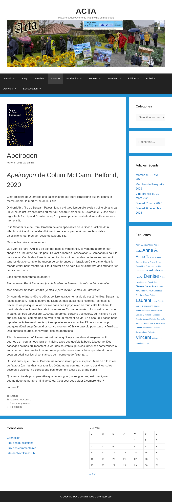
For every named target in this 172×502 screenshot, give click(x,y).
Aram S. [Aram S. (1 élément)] (153, 257)
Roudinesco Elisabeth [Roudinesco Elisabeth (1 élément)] (151, 328)
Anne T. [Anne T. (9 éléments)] (142, 256)
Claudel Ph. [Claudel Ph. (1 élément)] (140, 266)
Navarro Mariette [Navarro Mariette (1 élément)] (149, 319)
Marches (116, 78)
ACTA (86, 11)
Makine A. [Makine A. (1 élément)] (140, 306)
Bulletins (151, 78)
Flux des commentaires (21, 448)
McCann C (25, 399)
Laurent (14, 399)
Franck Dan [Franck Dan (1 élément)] (152, 282)
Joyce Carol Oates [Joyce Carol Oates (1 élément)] (147, 295)
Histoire (96, 78)
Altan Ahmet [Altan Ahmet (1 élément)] (148, 245)
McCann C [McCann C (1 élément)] (140, 315)
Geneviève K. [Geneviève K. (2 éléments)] (152, 286)
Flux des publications (20, 442)
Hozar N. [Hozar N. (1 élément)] (144, 291)
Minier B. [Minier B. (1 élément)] (148, 315)
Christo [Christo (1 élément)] (158, 262)
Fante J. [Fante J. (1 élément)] (143, 282)
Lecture (55, 78)
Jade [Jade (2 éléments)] (151, 290)
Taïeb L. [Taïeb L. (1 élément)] (151, 332)
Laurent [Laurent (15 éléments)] (143, 300)
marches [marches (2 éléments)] (149, 306)
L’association (34, 89)
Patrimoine (75, 78)
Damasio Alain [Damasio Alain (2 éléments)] (152, 270)
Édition (135, 78)
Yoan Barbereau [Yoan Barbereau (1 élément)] (142, 343)
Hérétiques (16, 406)
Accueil (10, 78)
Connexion (13, 437)
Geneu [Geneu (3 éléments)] (140, 286)
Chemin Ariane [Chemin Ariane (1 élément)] (149, 262)
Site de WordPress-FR (21, 453)
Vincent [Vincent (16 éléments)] (143, 337)
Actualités (39, 78)
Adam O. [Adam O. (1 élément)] (139, 245)
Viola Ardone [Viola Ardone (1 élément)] (157, 338)
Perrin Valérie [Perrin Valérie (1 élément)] (149, 323)
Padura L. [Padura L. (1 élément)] (139, 323)
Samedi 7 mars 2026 (149, 203)
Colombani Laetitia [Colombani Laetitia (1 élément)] (153, 266)
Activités (11, 89)
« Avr (92, 474)
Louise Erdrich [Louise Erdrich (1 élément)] (157, 301)
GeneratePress (103, 496)
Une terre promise (20, 403)
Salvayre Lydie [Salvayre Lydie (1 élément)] (141, 332)
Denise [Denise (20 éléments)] (151, 276)
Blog (24, 78)
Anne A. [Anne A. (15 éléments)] (150, 250)
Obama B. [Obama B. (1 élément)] (161, 319)
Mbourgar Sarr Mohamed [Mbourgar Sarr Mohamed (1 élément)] (152, 310)
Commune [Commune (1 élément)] (140, 271)
